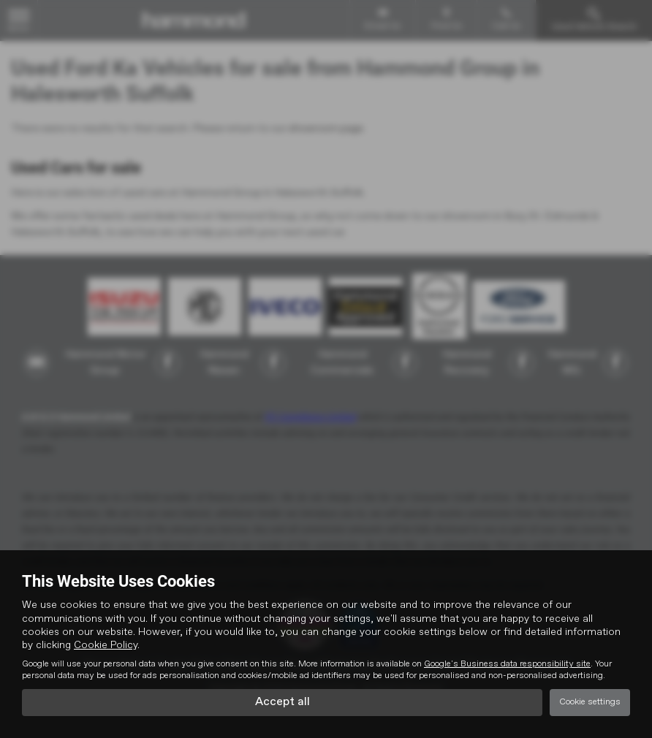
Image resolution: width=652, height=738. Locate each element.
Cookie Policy (105, 645)
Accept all (282, 702)
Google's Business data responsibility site (507, 664)
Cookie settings (590, 702)
